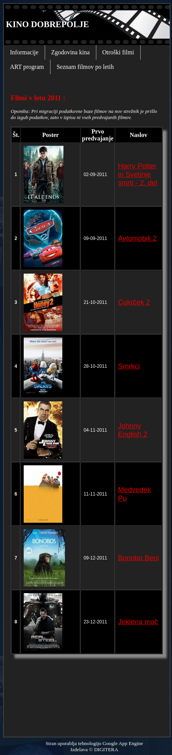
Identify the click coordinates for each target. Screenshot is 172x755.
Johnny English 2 (133, 430)
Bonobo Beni (138, 558)
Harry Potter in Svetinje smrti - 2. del (137, 174)
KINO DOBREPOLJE (46, 24)
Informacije (24, 52)
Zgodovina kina (70, 52)
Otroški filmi (118, 52)
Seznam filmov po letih (85, 67)
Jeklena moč (138, 622)
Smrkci (129, 366)
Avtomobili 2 (137, 238)
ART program (27, 67)
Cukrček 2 (134, 302)
